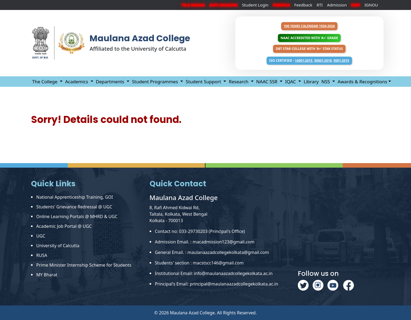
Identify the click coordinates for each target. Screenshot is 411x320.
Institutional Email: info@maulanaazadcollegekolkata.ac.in (214, 273)
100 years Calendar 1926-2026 (309, 26)
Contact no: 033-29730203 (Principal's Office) (200, 231)
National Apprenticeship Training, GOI (74, 197)
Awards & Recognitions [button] (362, 81)
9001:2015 (341, 60)
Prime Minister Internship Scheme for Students (84, 265)
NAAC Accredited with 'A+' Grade (309, 38)
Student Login (255, 5)
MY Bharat (46, 275)
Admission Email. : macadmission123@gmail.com (204, 242)
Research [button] (239, 81)
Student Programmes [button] (155, 81)
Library (311, 81)
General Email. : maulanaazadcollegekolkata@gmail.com (212, 252)
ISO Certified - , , (309, 60)
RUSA (41, 255)
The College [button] (45, 81)
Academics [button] (77, 81)
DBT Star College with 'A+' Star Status (309, 48)
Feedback (303, 5)
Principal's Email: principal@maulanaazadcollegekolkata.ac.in (216, 284)
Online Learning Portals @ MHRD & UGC (77, 216)
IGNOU (371, 5)
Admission (337, 5)
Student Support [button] (204, 81)
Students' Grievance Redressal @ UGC (74, 207)
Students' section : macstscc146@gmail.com (199, 263)
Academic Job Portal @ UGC (64, 226)
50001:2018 (323, 60)
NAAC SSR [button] (267, 81)
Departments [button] (111, 81)
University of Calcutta (58, 246)
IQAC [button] (291, 81)
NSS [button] (326, 81)
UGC (40, 236)
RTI (320, 5)
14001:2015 (303, 60)
